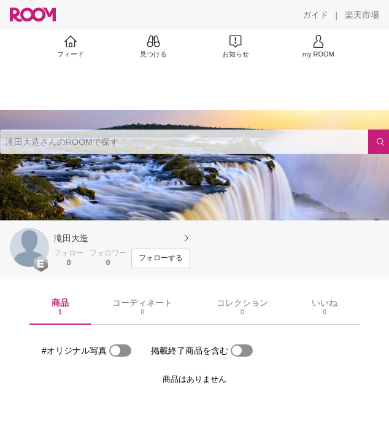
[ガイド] (315, 14)
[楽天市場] (362, 14)
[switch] (120, 350)
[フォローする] (160, 258)
